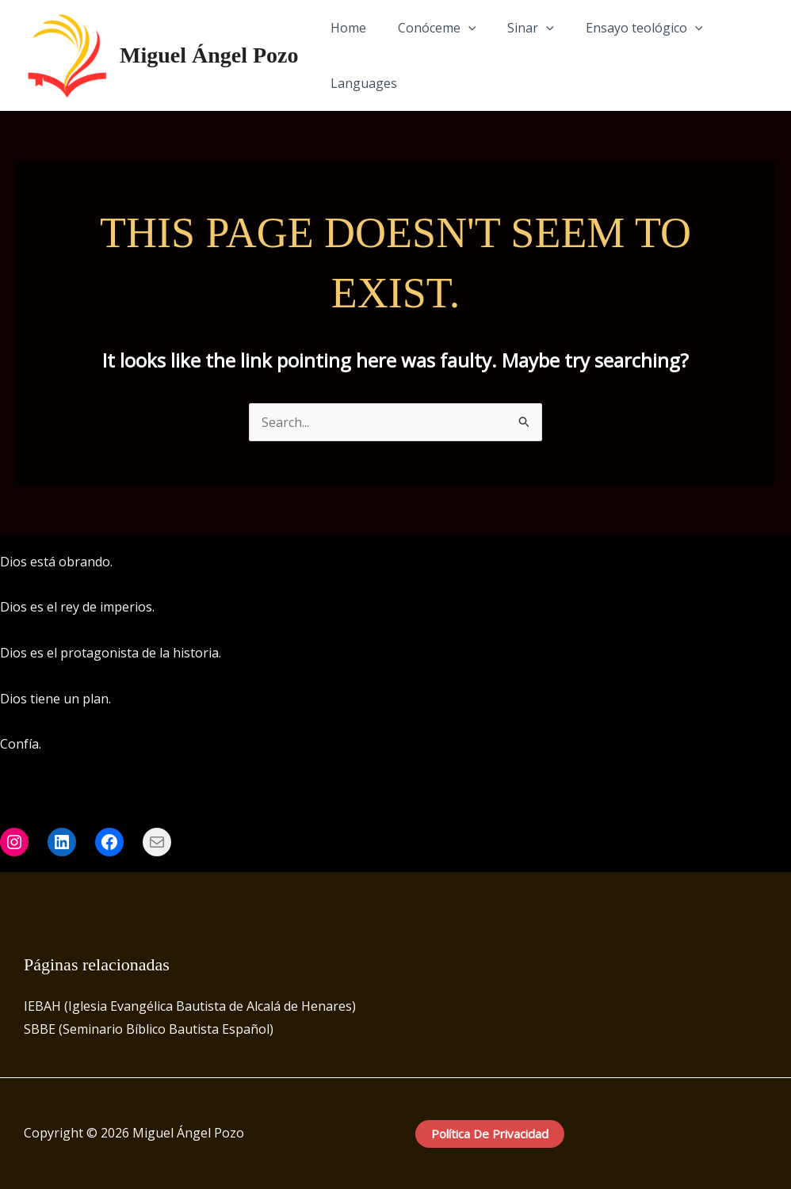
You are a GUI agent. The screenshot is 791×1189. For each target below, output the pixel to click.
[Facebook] (736, 562)
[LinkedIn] (784, 562)
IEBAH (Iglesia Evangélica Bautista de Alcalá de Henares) (190, 1006)
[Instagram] (760, 562)
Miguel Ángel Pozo (209, 55)
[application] (459, 27)
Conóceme (427, 27)
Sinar (514, 27)
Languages (360, 83)
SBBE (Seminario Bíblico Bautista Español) (148, 1029)
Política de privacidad (489, 1133)
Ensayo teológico (622, 27)
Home (345, 27)
